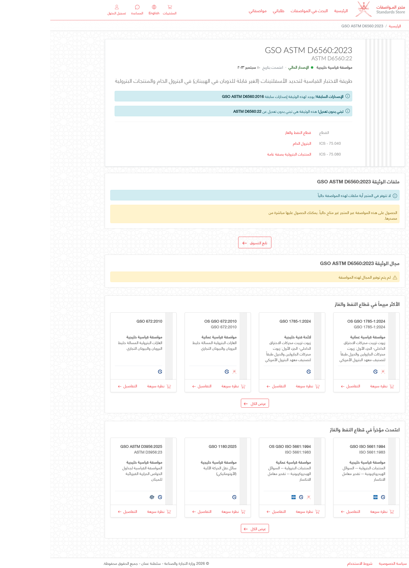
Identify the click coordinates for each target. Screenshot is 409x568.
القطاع (274, 132)
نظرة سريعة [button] (332, 385)
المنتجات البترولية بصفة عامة (239, 153)
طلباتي (228, 10)
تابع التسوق (204, 242)
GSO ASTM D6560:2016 (193, 96)
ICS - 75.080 (280, 153)
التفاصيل (300, 385)
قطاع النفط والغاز (248, 132)
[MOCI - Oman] (330, 10)
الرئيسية (289, 10)
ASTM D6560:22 (197, 111)
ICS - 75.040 (280, 143)
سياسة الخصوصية (343, 563)
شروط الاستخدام (309, 563)
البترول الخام (252, 143)
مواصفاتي (207, 10)
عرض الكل (205, 403)
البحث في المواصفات (257, 10)
